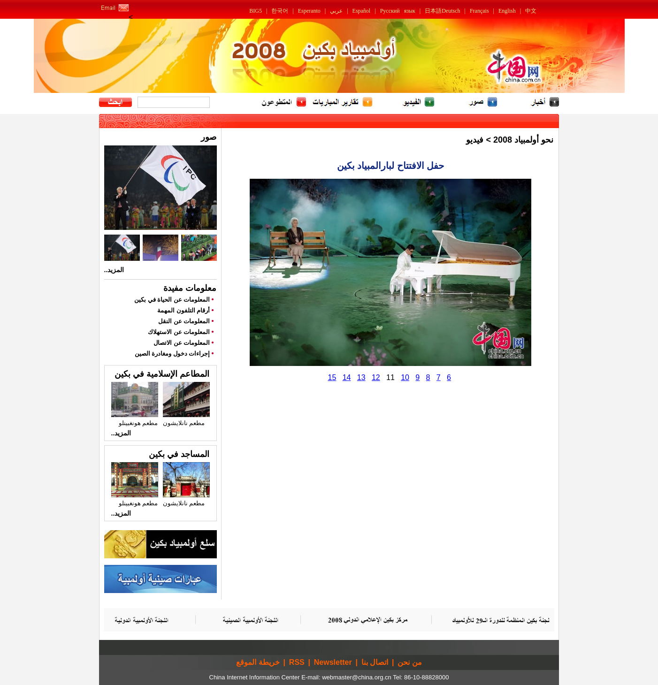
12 (376, 377)
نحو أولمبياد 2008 (523, 140)
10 (405, 377)
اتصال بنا (374, 662)
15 (332, 377)
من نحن (409, 662)
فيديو (474, 140)
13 (361, 377)
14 (347, 377)
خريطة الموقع (257, 662)
